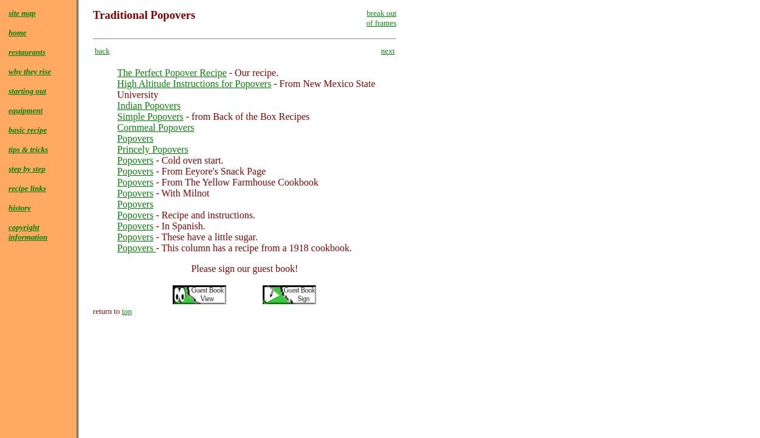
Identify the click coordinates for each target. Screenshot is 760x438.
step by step (27, 168)
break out (381, 13)
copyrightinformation (28, 232)
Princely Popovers (152, 149)
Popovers (135, 138)
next (388, 50)
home (18, 32)
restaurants (27, 52)
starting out (27, 91)
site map (22, 13)
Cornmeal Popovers (156, 127)
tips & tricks (28, 149)
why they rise (30, 71)
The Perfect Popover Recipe (172, 73)
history (20, 207)
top (127, 311)
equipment (26, 110)
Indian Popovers (149, 105)
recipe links (27, 188)
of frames (381, 22)
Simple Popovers (150, 116)
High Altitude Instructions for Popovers (194, 83)
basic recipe (28, 129)
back (102, 50)
